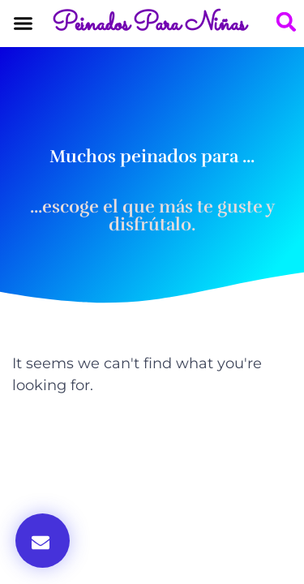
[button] (23, 23)
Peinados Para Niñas (149, 24)
